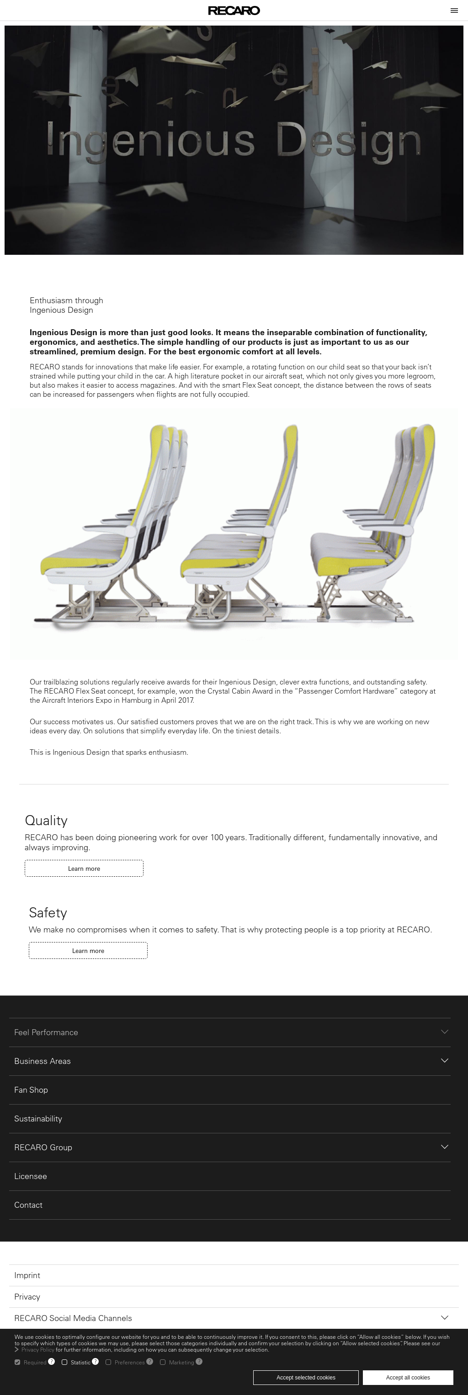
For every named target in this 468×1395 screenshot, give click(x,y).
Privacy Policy (37, 1349)
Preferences (130, 1362)
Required (35, 1362)
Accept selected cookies (306, 1377)
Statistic (80, 1362)
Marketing (181, 1362)
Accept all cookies (408, 1377)
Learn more (84, 868)
